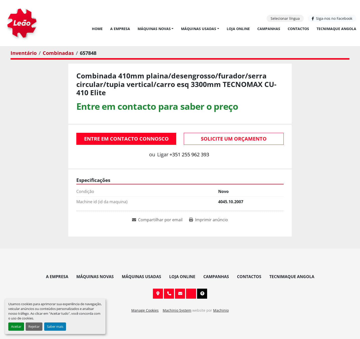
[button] (156, 28)
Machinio (221, 310)
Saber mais (55, 326)
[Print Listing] (208, 219)
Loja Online (238, 28)
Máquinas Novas (154, 28)
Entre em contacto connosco (126, 138)
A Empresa (120, 28)
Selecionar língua (285, 18)
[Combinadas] (58, 53)
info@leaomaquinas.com (180, 294)
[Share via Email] (157, 219)
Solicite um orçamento (234, 138)
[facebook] (332, 18)
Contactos (298, 28)
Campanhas (268, 28)
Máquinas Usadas (198, 28)
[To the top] (202, 294)
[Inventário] (24, 53)
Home (97, 28)
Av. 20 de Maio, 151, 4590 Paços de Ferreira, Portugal (158, 294)
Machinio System (177, 310)
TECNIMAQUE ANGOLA (336, 28)
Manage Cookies (145, 310)
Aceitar (16, 326)
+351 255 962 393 (189, 154)
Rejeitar (34, 326)
